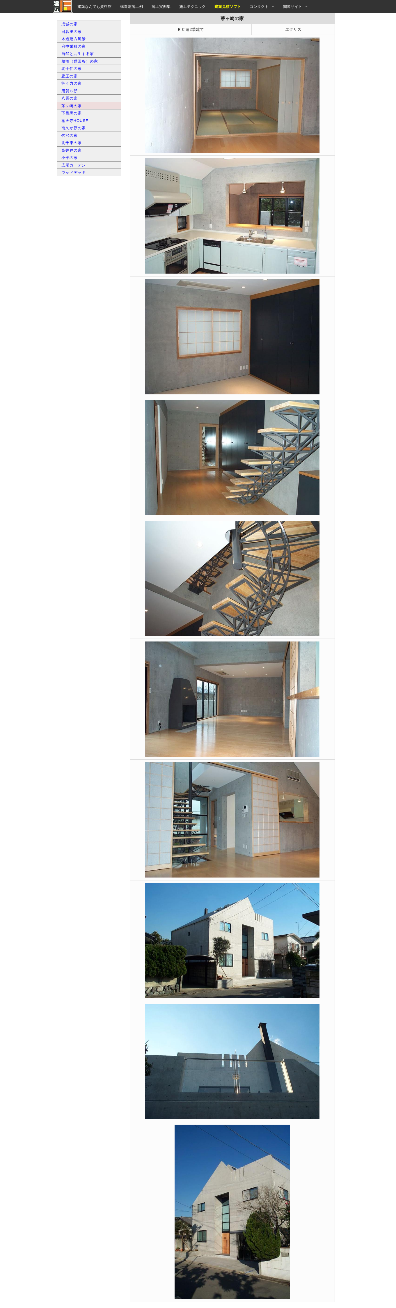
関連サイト (292, 6)
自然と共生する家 (77, 54)
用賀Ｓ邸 (69, 91)
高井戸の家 (71, 150)
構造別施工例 (131, 6)
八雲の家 (69, 98)
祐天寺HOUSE (74, 120)
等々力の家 (71, 83)
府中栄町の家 (73, 46)
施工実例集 (161, 6)
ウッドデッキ (73, 172)
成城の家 (69, 24)
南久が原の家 (73, 128)
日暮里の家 (71, 31)
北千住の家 (71, 68)
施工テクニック (192, 6)
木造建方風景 (73, 39)
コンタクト (259, 6)
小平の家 (69, 157)
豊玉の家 (69, 76)
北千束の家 (71, 143)
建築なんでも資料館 (94, 6)
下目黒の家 (71, 113)
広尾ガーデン (73, 165)
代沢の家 (69, 135)
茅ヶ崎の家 (71, 106)
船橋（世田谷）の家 (79, 61)
